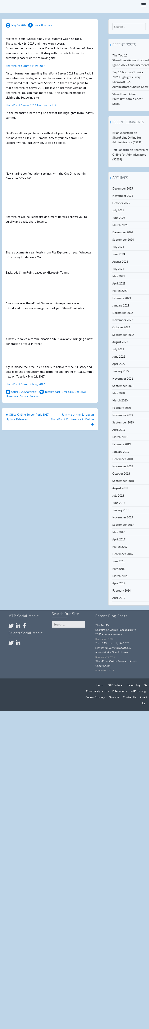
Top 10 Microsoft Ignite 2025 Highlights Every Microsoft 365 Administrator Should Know (87, 648)
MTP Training (138, 691)
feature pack (53, 391)
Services (114, 697)
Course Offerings (95, 697)
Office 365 (17, 391)
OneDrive (80, 391)
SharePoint (31, 391)
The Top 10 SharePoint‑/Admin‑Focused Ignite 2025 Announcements (90, 630)
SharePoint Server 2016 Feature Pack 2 (31, 105)
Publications (119, 691)
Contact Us (129, 697)
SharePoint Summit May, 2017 (25, 65)
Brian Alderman (43, 25)
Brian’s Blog (133, 685)
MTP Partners (115, 685)
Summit (24, 396)
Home (100, 685)
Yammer (34, 396)
